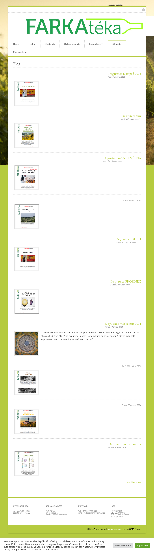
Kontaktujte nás (20, 52)
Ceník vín (50, 44)
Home (16, 44)
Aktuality (117, 44)
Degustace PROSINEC (125, 281)
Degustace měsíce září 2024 (123, 324)
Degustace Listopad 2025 (124, 74)
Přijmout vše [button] (142, 545)
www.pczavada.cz (115, 529)
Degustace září (131, 116)
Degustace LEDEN (128, 239)
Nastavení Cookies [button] (123, 545)
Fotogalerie (94, 44)
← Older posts (134, 482)
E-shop (32, 44)
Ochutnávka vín (72, 44)
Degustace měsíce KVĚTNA (122, 158)
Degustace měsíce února (124, 444)
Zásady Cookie (117, 516)
